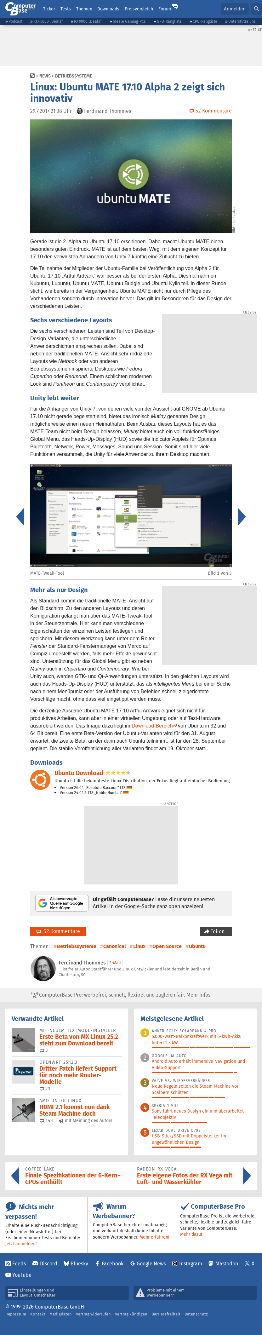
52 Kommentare (58, 931)
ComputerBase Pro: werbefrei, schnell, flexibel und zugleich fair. (121, 995)
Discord (48, 1263)
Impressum (15, 1314)
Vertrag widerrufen (93, 1314)
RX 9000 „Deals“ (88, 21)
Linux (139, 946)
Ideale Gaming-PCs (129, 21)
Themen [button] (84, 9)
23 (45, 1088)
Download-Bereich (152, 725)
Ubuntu (197, 946)
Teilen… (218, 931)
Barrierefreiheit (165, 1314)
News (45, 76)
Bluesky (79, 1263)
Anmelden (235, 8)
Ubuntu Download (78, 773)
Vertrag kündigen (131, 1314)
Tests (65, 9)
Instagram (190, 1263)
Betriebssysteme (73, 76)
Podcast (15, 21)
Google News (151, 1263)
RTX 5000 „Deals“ (48, 21)
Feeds (19, 1263)
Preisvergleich (139, 9)
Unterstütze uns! (242, 21)
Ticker (49, 9)
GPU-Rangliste (169, 21)
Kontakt (37, 1314)
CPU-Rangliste (205, 21)
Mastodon (226, 1263)
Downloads (108, 9)
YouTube (21, 1275)
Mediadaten (60, 1314)
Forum (164, 9)
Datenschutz (196, 1314)
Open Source (167, 946)
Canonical (114, 946)
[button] (256, 9)
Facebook (112, 1263)
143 (46, 1120)
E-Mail (115, 963)
